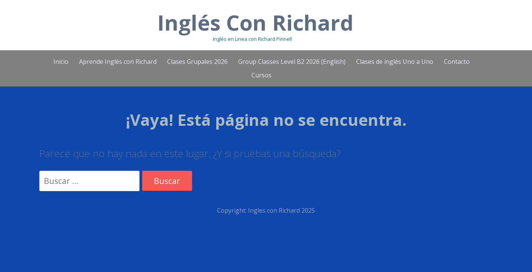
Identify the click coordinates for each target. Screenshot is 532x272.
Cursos (261, 75)
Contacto (457, 61)
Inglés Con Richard (255, 22)
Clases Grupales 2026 (197, 61)
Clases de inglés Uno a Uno (394, 61)
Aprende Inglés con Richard (118, 61)
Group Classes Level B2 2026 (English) (292, 61)
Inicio (60, 61)
